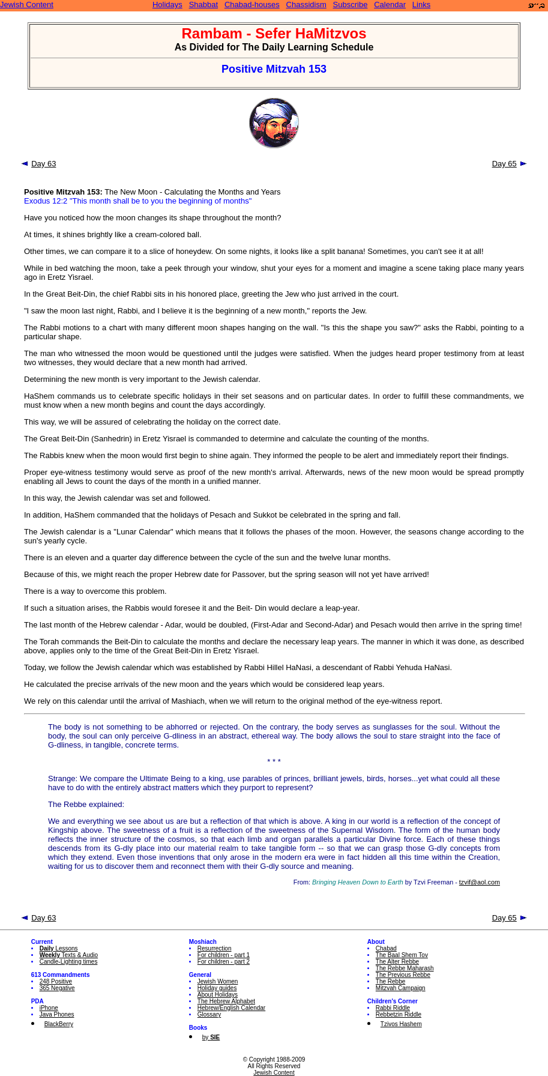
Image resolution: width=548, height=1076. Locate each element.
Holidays (167, 4)
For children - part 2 (223, 961)
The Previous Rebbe (403, 975)
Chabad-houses (252, 4)
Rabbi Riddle (393, 1008)
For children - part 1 (223, 955)
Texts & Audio (69, 955)
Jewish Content (26, 4)
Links (421, 4)
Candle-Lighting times (69, 961)
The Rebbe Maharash (405, 968)
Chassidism (306, 4)
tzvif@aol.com (479, 882)
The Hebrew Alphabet (226, 1001)
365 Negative (57, 988)
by (211, 1037)
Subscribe (350, 4)
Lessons (59, 948)
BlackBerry (58, 1024)
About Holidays (217, 994)
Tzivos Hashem (401, 1024)
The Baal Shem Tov (402, 955)
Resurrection (214, 948)
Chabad (386, 948)
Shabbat (203, 4)
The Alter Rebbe (397, 961)
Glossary (209, 1014)
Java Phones (57, 1014)
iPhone (49, 1008)
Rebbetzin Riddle (398, 1014)
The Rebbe (390, 981)
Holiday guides (217, 988)
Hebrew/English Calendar (231, 1008)
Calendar (390, 4)
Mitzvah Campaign (401, 988)
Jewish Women (217, 981)
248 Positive (56, 981)
